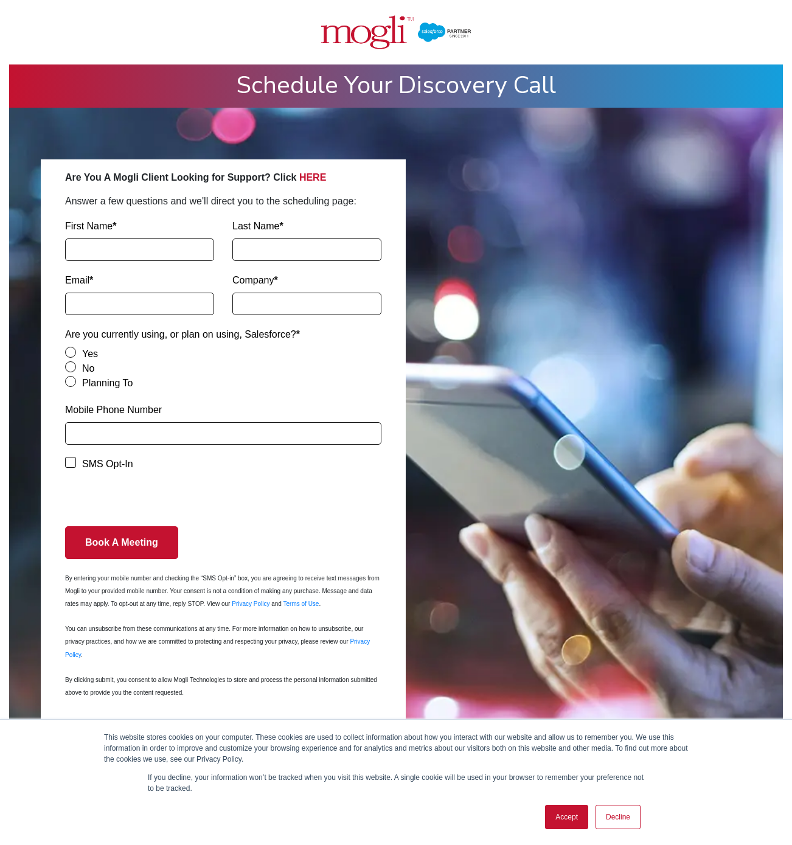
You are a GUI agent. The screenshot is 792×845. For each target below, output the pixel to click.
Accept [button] (566, 817)
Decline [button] (618, 817)
